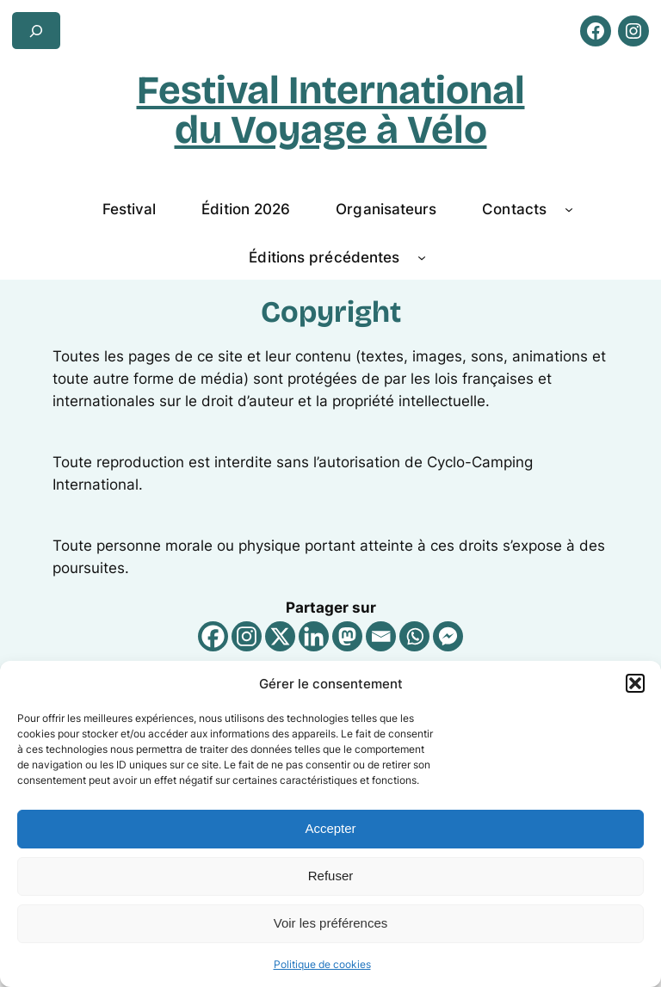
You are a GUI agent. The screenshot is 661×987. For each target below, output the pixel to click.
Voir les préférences (331, 923)
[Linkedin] (314, 636)
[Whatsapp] (414, 636)
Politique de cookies (322, 964)
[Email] (381, 636)
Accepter (330, 828)
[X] (280, 636)
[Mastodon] (347, 636)
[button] (635, 683)
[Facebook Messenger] (448, 636)
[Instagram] (247, 636)
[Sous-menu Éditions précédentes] (421, 257)
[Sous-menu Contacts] (569, 209)
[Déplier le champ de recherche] (36, 30)
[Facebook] (213, 636)
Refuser (331, 875)
